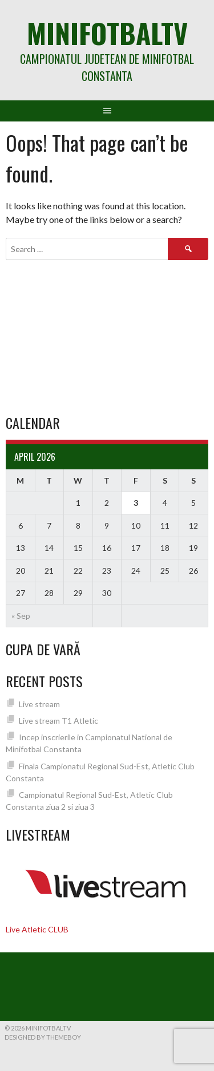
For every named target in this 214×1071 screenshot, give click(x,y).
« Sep (20, 615)
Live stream (39, 704)
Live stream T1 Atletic (58, 720)
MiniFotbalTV (107, 33)
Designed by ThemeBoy (43, 1037)
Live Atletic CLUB (37, 929)
